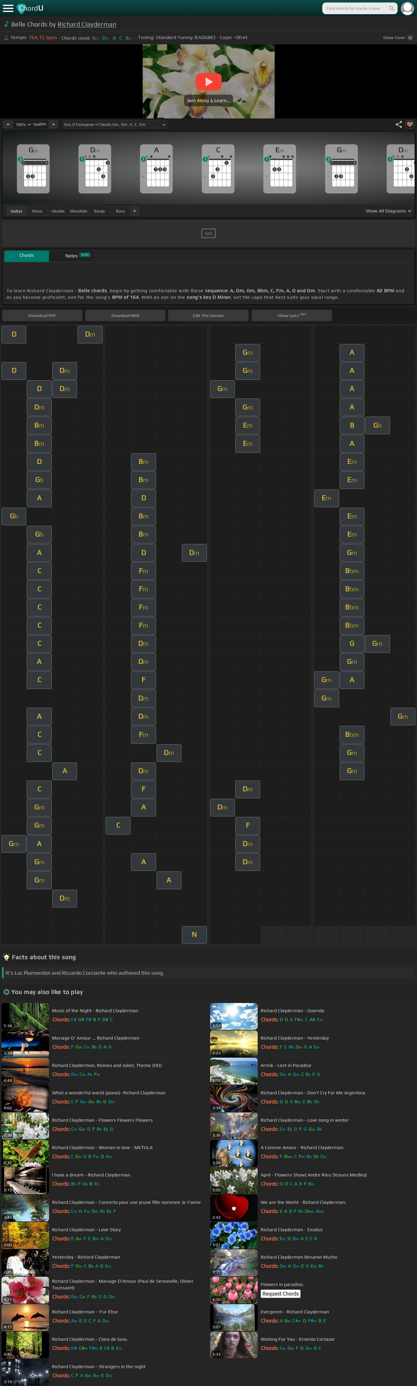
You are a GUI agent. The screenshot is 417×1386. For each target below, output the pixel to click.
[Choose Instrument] (134, 210)
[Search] (391, 8)
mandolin (78, 211)
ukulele (57, 211)
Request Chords (280, 1294)
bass (120, 211)
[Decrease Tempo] (8, 124)
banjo (99, 211)
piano (37, 211)
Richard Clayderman (87, 24)
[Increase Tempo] (53, 124)
